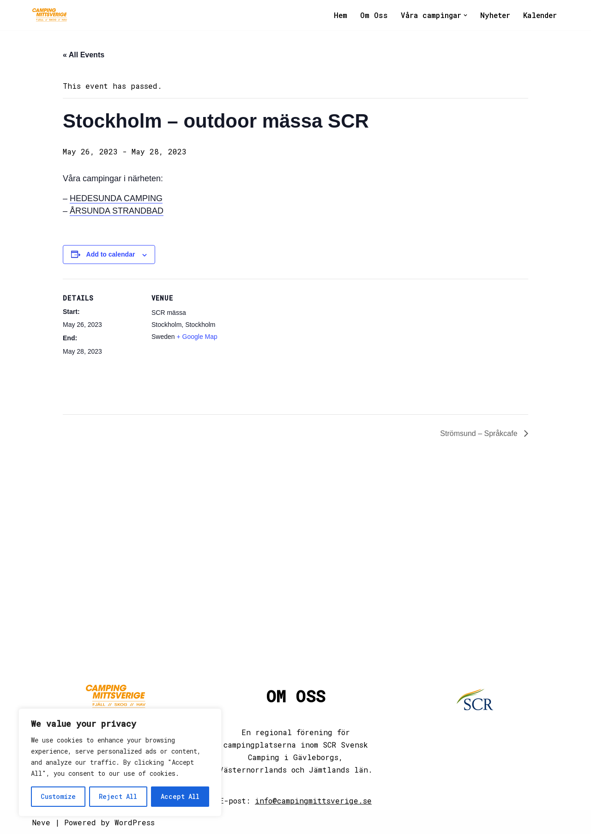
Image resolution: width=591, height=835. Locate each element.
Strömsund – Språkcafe (479, 435)
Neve (41, 823)
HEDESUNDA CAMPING (116, 198)
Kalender (539, 15)
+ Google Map (196, 337)
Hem (338, 15)
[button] (463, 15)
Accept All (180, 796)
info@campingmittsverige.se (313, 801)
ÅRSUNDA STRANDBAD (116, 211)
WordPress (135, 823)
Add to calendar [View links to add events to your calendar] (110, 254)
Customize (58, 796)
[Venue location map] (289, 343)
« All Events (83, 55)
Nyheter (493, 15)
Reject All (118, 796)
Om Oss (372, 15)
